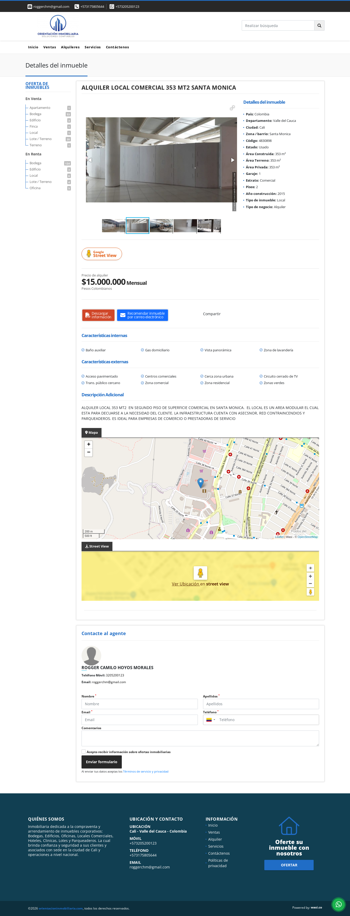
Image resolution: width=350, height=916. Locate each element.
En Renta (33, 153)
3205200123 (115, 675)
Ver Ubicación (186, 584)
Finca (50, 126)
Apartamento (50, 107)
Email (87, 712)
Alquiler (215, 839)
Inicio (33, 47)
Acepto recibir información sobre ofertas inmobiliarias (129, 752)
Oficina (50, 188)
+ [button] (88, 445)
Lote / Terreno (50, 139)
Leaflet (279, 536)
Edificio (50, 120)
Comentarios (91, 728)
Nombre (89, 696)
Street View (102, 254)
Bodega (50, 114)
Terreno (50, 145)
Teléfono (211, 712)
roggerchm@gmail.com (109, 682)
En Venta (33, 98)
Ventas (49, 47)
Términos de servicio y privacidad (146, 771)
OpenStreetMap (308, 536)
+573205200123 (127, 6)
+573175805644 (92, 6)
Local (50, 132)
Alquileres (70, 47)
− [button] (88, 453)
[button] (232, 108)
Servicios (93, 47)
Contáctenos (117, 47)
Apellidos (211, 696)
